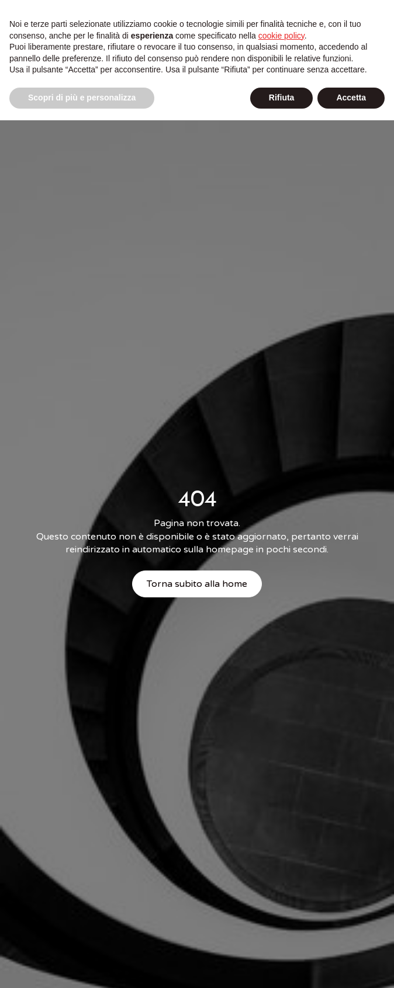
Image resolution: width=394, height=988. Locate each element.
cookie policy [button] (281, 35)
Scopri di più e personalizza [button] (82, 97)
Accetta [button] (351, 97)
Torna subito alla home (197, 584)
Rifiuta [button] (282, 97)
